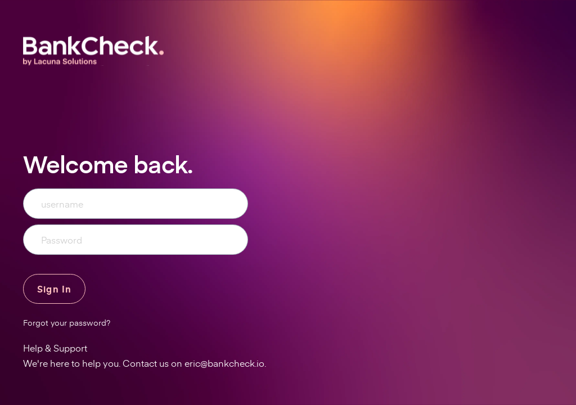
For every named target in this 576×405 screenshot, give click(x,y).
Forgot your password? (66, 322)
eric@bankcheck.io (224, 363)
